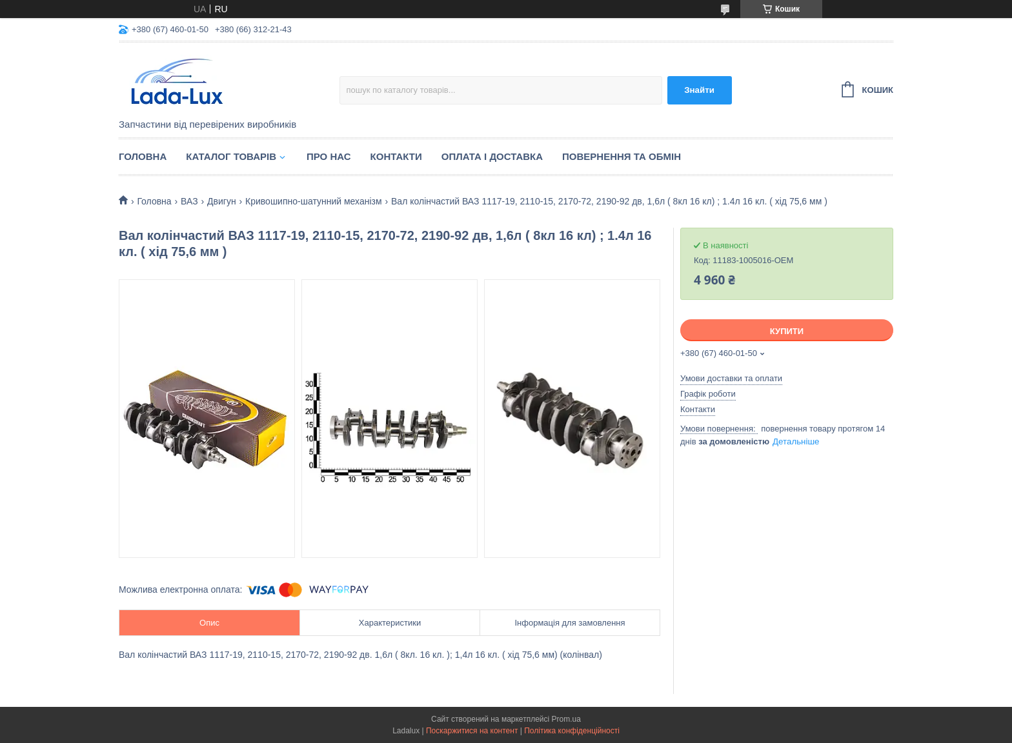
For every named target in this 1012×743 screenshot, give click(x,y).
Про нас (329, 156)
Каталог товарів (231, 156)
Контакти (396, 156)
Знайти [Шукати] (699, 90)
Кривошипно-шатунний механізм (313, 201)
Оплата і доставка (492, 156)
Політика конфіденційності (572, 730)
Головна (143, 156)
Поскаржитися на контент (472, 730)
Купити (787, 331)
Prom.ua (566, 719)
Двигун (221, 201)
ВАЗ (189, 201)
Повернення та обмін (621, 156)
